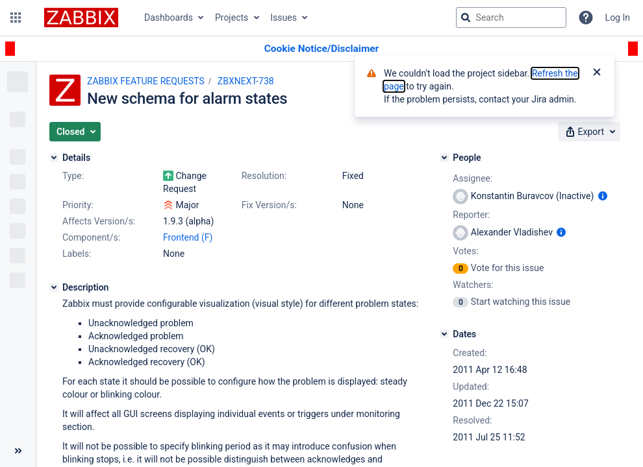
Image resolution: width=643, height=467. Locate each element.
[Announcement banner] (321, 49)
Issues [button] (283, 17)
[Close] (596, 73)
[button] (15, 17)
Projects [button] (231, 17)
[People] (444, 157)
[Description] (53, 287)
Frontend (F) (187, 237)
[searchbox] (511, 17)
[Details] (53, 157)
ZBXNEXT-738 (246, 81)
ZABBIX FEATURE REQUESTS (146, 81)
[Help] (585, 17)
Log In (617, 17)
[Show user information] (603, 196)
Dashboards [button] (168, 17)
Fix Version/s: (269, 205)
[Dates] (444, 334)
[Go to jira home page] (81, 17)
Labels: (76, 253)
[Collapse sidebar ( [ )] (17, 451)
